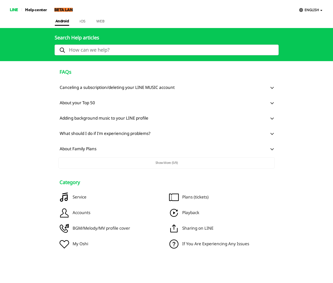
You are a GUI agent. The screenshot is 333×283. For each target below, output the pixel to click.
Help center (36, 9)
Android (62, 21)
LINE (14, 9)
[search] (167, 50)
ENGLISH (311, 10)
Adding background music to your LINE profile (104, 118)
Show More (166, 162)
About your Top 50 (77, 102)
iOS (82, 21)
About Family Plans (78, 148)
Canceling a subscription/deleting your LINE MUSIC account (117, 87)
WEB (100, 21)
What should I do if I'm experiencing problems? (105, 133)
